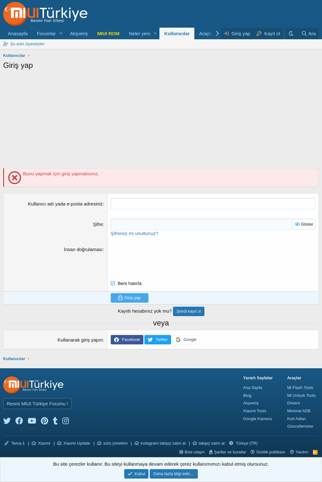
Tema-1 (14, 443)
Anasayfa (18, 33)
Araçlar (206, 33)
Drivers (293, 402)
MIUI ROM (108, 33)
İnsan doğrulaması (83, 249)
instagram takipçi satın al (163, 443)
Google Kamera (257, 418)
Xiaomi (44, 443)
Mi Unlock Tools (301, 395)
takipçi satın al (212, 443)
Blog (247, 395)
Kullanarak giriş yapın (80, 339)
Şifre (98, 224)
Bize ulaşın (195, 451)
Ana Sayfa (252, 387)
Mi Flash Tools (300, 387)
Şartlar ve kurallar (230, 451)
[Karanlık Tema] (292, 33)
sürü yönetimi (115, 443)
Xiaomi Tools (254, 410)
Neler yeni (139, 33)
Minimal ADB (298, 410)
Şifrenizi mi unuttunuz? (134, 233)
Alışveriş (79, 33)
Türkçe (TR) (243, 443)
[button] (60, 33)
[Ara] (308, 33)
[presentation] (158, 258)
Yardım (302, 451)
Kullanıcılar (177, 33)
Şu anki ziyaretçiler (27, 43)
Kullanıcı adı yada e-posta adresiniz (65, 203)
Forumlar (46, 33)
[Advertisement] (161, 121)
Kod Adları (296, 418)
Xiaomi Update (76, 443)
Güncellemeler (300, 426)
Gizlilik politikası (270, 451)
